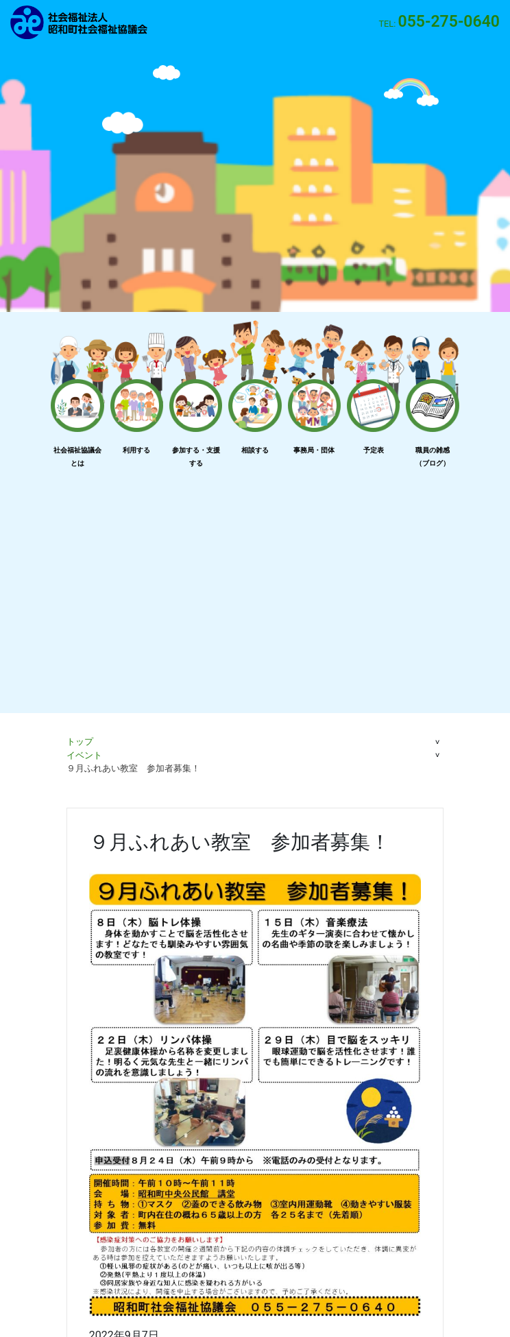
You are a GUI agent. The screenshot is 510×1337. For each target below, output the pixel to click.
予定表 (373, 450)
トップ (79, 741)
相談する (255, 450)
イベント (84, 755)
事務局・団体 (314, 450)
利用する (136, 450)
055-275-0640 (449, 21)
